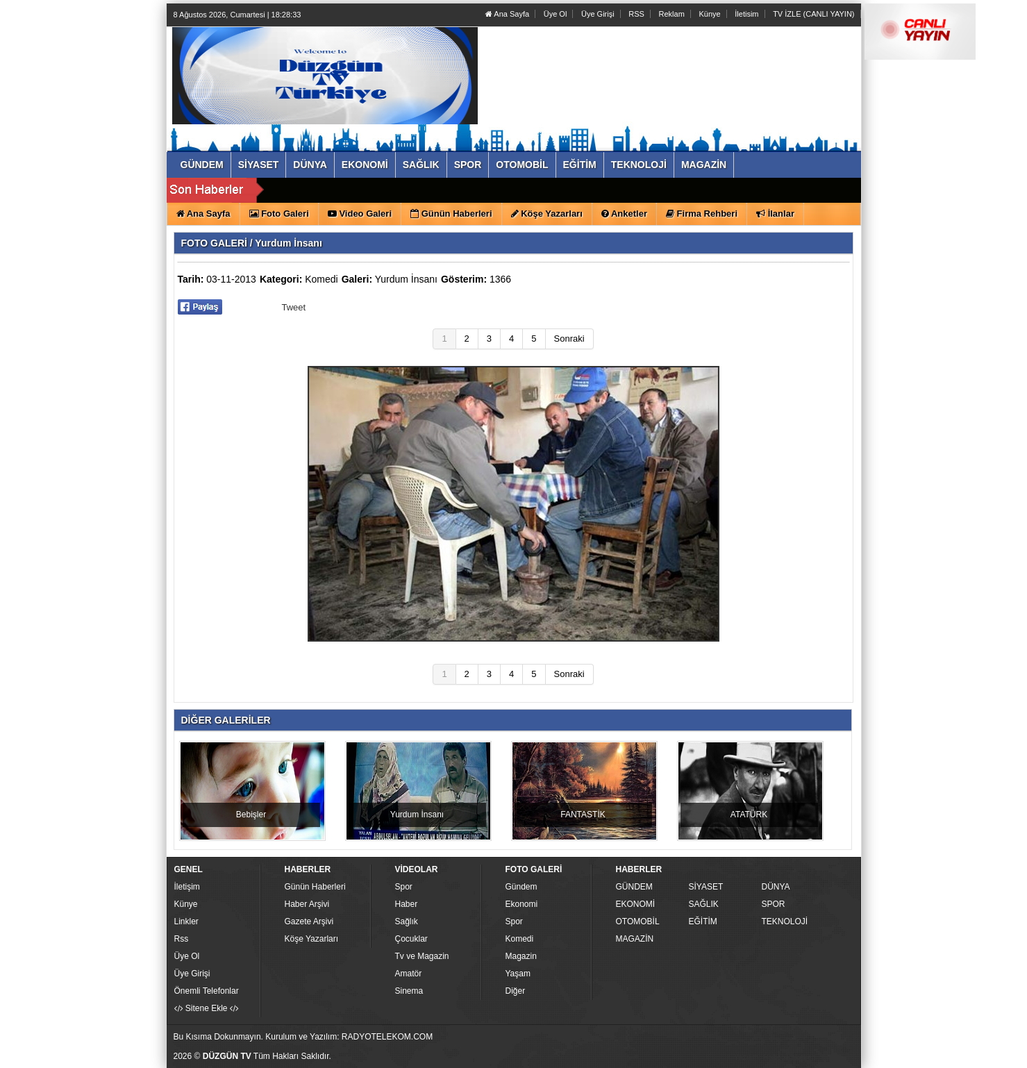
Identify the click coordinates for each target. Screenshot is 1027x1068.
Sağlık (406, 921)
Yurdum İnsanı (406, 279)
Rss (181, 939)
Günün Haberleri (315, 887)
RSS (636, 14)
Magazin (521, 956)
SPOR (773, 904)
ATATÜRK (748, 814)
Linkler (186, 921)
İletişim (187, 887)
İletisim (746, 14)
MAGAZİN (635, 939)
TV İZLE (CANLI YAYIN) (813, 14)
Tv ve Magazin (422, 956)
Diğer (516, 991)
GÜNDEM (634, 887)
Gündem (521, 887)
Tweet (294, 307)
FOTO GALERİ (214, 243)
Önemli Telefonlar (206, 991)
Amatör (408, 973)
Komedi (321, 279)
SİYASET (706, 887)
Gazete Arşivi (309, 921)
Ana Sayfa (507, 14)
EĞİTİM (703, 921)
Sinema (409, 991)
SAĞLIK (704, 904)
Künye (709, 14)
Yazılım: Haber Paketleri (775, 1057)
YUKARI (954, 1048)
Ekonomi (522, 904)
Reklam (672, 14)
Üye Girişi (598, 14)
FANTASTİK (582, 814)
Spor (403, 887)
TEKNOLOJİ (785, 921)
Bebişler (251, 814)
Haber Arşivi (307, 904)
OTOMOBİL (638, 921)
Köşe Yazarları (312, 939)
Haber (406, 904)
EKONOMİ (636, 904)
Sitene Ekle (206, 1008)
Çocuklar (411, 939)
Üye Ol (555, 14)
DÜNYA (776, 887)
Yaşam (518, 973)
